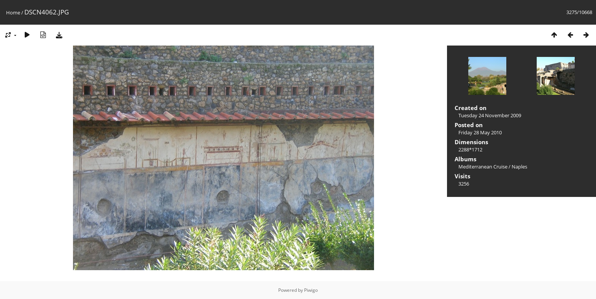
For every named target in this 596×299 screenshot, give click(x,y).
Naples (519, 166)
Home (13, 12)
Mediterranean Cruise (482, 166)
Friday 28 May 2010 (480, 132)
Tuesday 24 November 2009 (489, 115)
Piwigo (311, 290)
